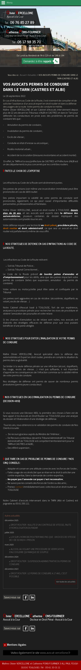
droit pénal (50, 225)
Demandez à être (37, 61)
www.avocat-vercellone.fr (55, 653)
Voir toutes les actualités (65, 581)
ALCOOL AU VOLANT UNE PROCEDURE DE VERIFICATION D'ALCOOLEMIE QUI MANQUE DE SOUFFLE (36, 550)
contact (19, 486)
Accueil (23, 75)
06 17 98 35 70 (26, 42)
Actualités (32, 75)
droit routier (10, 228)
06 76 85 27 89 (19, 22)
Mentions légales (16, 644)
